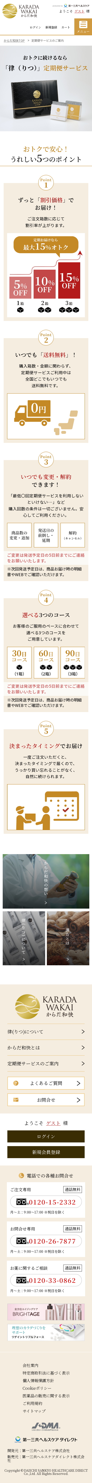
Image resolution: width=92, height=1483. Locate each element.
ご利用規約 (32, 1403)
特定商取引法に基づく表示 (46, 1373)
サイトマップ (34, 1411)
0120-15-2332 (52, 1202)
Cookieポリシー (37, 1388)
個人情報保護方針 (38, 1380)
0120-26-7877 (52, 1241)
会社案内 (30, 1365)
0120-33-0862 (52, 1280)
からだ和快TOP (14, 40)
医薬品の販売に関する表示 (46, 1396)
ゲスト (80, 11)
